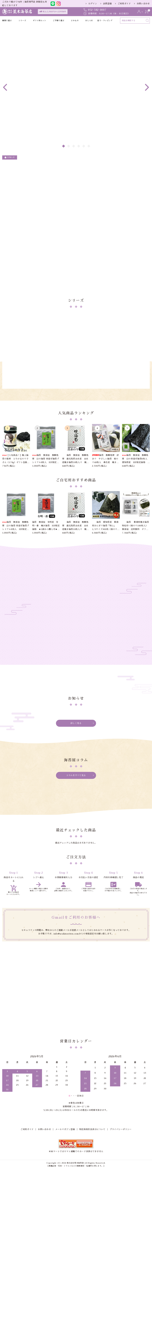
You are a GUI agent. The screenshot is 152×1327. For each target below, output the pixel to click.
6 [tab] (89, 146)
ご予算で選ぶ (58, 20)
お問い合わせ (143, 4)
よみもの (75, 20)
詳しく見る (76, 824)
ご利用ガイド (124, 4)
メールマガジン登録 (65, 1264)
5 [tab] (84, 146)
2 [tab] (68, 146)
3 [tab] (73, 146)
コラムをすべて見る (76, 877)
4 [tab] (78, 146)
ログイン (92, 4)
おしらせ (89, 20)
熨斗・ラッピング (105, 20)
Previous (5, 87)
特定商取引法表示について (92, 1264)
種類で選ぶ (7, 20)
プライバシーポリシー (121, 1264)
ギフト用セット (39, 20)
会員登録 (107, 4)
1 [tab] (63, 146)
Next (147, 87)
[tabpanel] (76, 59)
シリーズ (22, 20)
